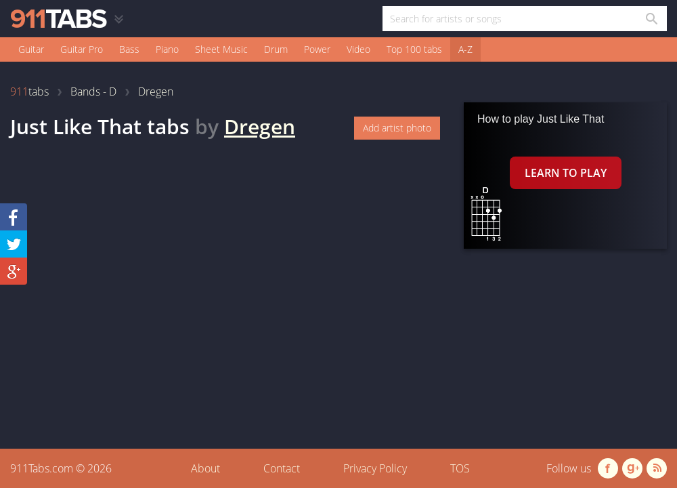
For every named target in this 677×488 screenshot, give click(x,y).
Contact (281, 468)
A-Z (465, 49)
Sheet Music (221, 49)
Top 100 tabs (414, 49)
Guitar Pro (81, 49)
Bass (129, 49)
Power (317, 49)
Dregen (259, 126)
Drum (276, 49)
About (205, 468)
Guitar (31, 49)
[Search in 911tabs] (651, 18)
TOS (460, 468)
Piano (167, 49)
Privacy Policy (375, 468)
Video (358, 49)
